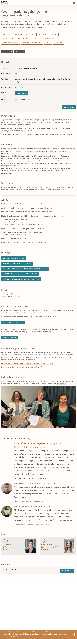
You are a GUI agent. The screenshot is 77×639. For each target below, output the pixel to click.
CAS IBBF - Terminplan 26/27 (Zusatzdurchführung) (25, 269)
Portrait (7, 549)
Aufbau (54, 34)
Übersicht (6, 34)
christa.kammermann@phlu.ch (14, 547)
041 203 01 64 (47, 545)
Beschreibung (30, 34)
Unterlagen (64, 34)
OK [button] (72, 634)
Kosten (5, 38)
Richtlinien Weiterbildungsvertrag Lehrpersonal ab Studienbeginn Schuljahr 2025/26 (26, 363)
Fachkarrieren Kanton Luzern (20, 38)
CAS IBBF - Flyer (13, 258)
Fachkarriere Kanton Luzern (12, 322)
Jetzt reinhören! (61, 383)
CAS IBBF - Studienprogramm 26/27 (20, 274)
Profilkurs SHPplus (9, 337)
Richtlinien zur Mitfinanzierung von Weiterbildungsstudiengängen (20, 367)
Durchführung (18, 34)
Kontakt (48, 42)
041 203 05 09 (9, 545)
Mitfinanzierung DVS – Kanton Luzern (45, 38)
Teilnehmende (43, 34)
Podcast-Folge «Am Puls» (10, 42)
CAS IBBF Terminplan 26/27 (17, 263)
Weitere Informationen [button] (11, 636)
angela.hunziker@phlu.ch (50, 547)
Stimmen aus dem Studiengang (32, 42)
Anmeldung (58, 42)
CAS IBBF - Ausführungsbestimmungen (21, 279)
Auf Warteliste (69, 107)
